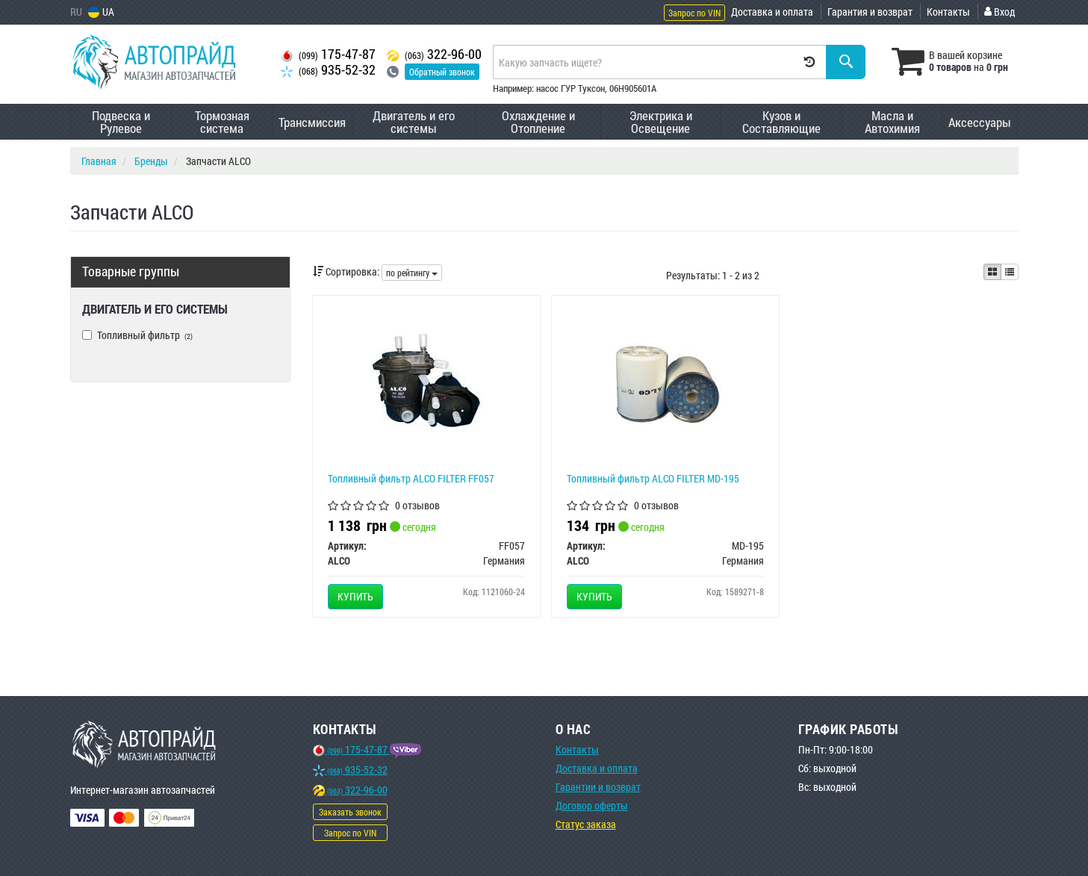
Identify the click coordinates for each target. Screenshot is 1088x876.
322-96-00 (434, 54)
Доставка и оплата (772, 11)
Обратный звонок (442, 72)
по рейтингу (412, 273)
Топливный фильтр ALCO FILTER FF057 (411, 478)
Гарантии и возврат (598, 787)
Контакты (948, 11)
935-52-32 (328, 69)
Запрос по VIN (694, 13)
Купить (355, 596)
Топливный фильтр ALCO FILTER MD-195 (653, 478)
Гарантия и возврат (870, 11)
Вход (999, 11)
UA (101, 11)
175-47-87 (328, 54)
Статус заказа (586, 824)
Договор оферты (592, 805)
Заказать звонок (350, 812)
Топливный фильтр (137, 335)
